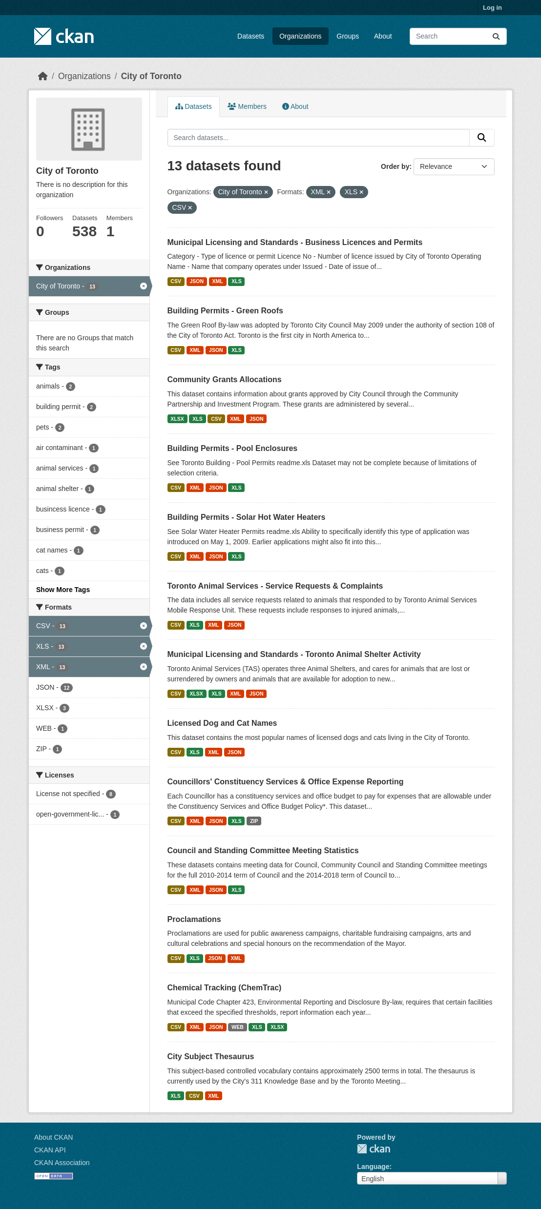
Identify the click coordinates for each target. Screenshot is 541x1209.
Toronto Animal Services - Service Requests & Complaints (275, 586)
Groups (347, 36)
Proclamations (194, 919)
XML (217, 281)
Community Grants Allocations (224, 379)
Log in (492, 7)
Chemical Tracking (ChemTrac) (224, 988)
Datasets (250, 36)
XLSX (177, 419)
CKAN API (50, 1150)
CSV (175, 281)
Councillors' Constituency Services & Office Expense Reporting (285, 782)
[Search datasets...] (458, 36)
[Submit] (496, 36)
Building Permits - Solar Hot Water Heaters (246, 517)
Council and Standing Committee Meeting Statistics (263, 850)
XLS (236, 281)
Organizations (300, 36)
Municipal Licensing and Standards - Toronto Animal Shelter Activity (294, 654)
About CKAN (53, 1137)
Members (247, 106)
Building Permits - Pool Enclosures (232, 448)
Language (373, 1166)
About (383, 36)
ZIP (254, 821)
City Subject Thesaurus (210, 1056)
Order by (395, 166)
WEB (237, 1027)
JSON (196, 281)
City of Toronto (151, 76)
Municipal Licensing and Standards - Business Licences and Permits (295, 242)
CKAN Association (62, 1163)
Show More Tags (63, 590)
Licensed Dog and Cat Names (222, 723)
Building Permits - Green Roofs (225, 311)
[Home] (43, 76)
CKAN (373, 1149)
